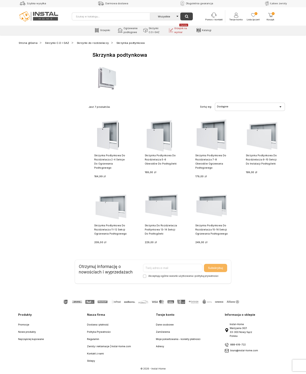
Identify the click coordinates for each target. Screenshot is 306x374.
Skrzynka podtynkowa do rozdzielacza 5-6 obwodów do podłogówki (161, 159)
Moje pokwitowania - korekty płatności (178, 339)
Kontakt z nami (95, 353)
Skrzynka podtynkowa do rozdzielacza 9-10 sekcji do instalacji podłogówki (261, 159)
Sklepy (91, 360)
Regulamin (93, 339)
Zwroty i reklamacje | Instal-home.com (109, 346)
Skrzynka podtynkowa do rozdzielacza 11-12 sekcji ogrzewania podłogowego (110, 229)
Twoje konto (165, 314)
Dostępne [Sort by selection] (250, 106)
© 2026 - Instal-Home (153, 368)
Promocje (23, 324)
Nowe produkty (27, 331)
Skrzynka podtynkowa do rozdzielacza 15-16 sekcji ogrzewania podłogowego (211, 229)
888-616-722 (238, 344)
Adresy (160, 346)
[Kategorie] (165, 16)
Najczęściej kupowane (31, 339)
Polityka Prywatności (99, 331)
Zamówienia (163, 331)
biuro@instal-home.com (244, 350)
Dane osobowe (165, 324)
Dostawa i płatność (98, 324)
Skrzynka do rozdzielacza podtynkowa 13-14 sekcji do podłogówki (161, 229)
